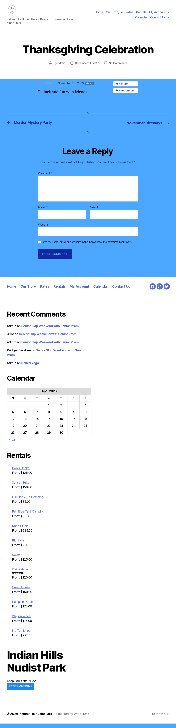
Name (43, 212)
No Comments (119, 67)
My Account (157, 14)
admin (61, 67)
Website (43, 229)
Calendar (141, 19)
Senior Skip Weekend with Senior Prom (50, 330)
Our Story (112, 14)
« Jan (12, 444)
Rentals (141, 14)
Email (94, 212)
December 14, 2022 (87, 67)
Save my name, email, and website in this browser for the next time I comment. (87, 246)
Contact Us (158, 19)
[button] (125, 95)
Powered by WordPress (73, 718)
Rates (129, 14)
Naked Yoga (30, 367)
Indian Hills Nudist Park (36, 718)
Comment (45, 177)
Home (99, 14)
